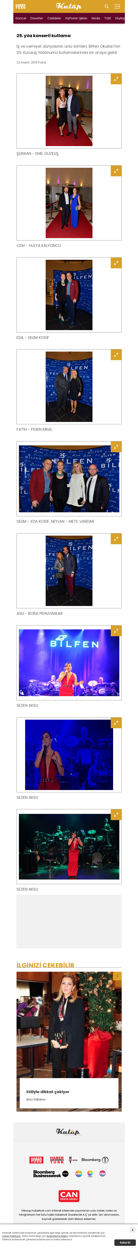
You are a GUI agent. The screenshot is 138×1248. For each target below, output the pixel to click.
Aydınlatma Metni (57, 1236)
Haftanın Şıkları (76, 18)
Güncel (20, 18)
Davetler (36, 18)
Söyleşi (120, 18)
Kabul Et (125, 1242)
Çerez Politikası (11, 1236)
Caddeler (54, 18)
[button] (117, 976)
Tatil (107, 18)
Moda (96, 18)
